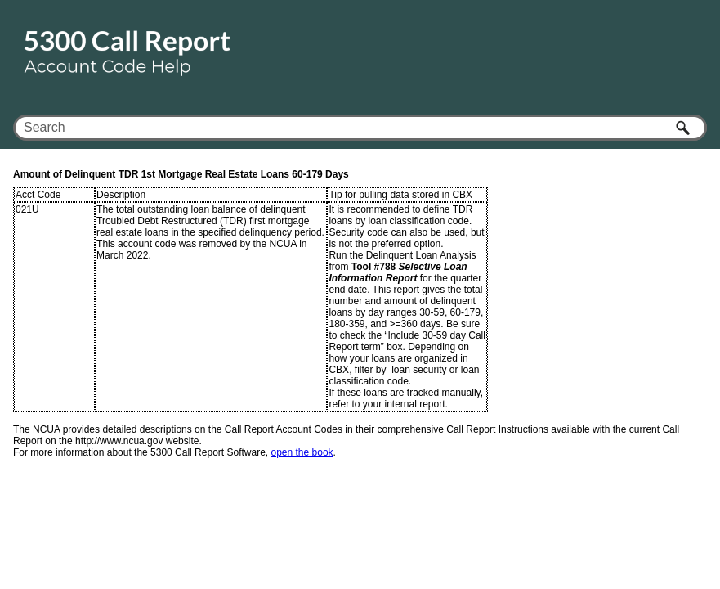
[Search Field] (360, 128)
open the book (302, 452)
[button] (684, 128)
